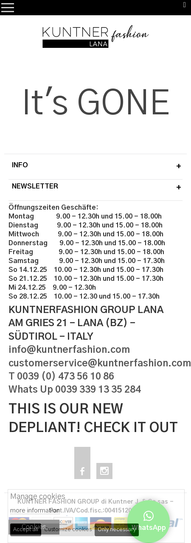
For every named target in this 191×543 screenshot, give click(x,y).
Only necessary (117, 529)
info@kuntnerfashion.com (69, 350)
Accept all (25, 529)
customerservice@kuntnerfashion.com (99, 363)
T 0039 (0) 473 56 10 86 (61, 377)
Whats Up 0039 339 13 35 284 (74, 390)
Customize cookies (68, 529)
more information (35, 510)
